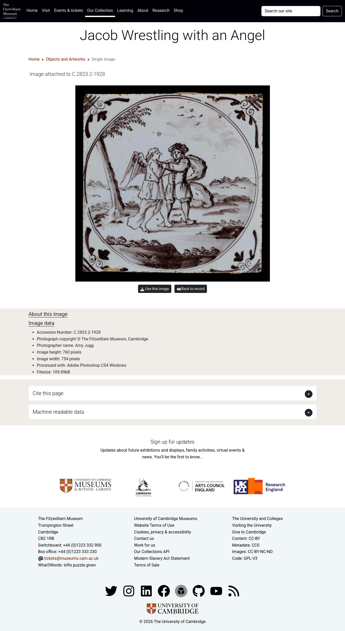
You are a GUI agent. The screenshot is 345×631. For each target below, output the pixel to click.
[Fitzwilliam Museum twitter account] (112, 590)
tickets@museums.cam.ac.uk (71, 558)
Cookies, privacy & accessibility (162, 532)
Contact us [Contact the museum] (144, 538)
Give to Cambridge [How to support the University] (249, 532)
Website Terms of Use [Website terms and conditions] (154, 525)
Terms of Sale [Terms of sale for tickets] (146, 565)
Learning (125, 10)
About (142, 10)
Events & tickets (68, 10)
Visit (46, 10)
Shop (178, 10)
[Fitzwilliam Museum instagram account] (129, 590)
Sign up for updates (172, 442)
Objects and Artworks (65, 59)
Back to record (191, 289)
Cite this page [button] (48, 393)
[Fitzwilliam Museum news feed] (234, 590)
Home (33, 10)
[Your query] (290, 11)
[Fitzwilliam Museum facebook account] (147, 590)
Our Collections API (152, 551)
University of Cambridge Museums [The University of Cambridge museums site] (165, 518)
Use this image (154, 289)
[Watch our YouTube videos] (217, 590)
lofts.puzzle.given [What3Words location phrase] (80, 565)
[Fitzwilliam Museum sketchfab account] (181, 590)
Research (161, 10)
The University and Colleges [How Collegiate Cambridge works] (257, 518)
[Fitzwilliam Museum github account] (199, 590)
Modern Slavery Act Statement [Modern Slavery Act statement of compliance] (162, 558)
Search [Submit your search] (332, 11)
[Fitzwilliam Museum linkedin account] (164, 590)
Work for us (144, 545)
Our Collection (100, 10)
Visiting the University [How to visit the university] (252, 525)
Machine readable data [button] (58, 412)
